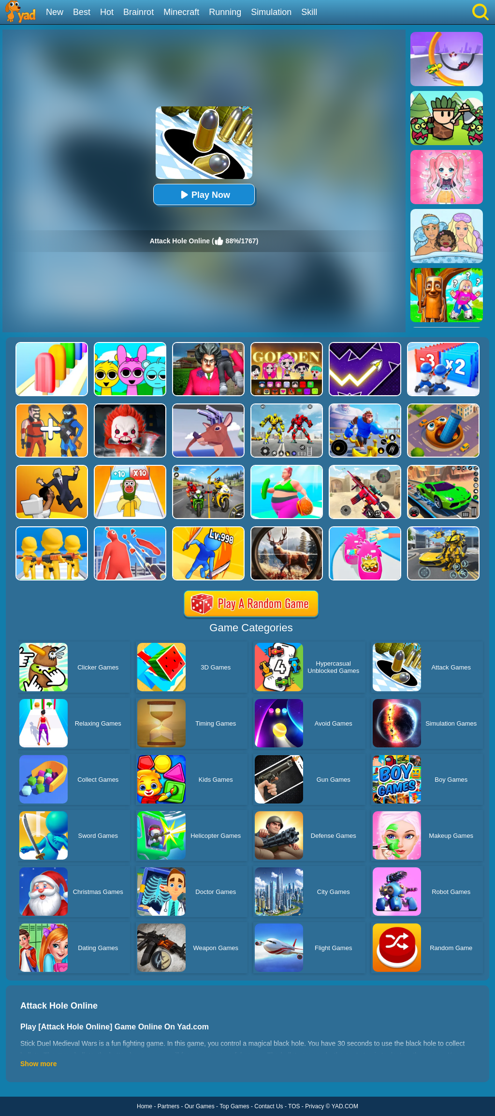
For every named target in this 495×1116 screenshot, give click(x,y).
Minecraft (181, 12)
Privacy (314, 1106)
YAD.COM (345, 1106)
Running (225, 12)
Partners (168, 1106)
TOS (294, 1106)
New (54, 12)
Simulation (271, 12)
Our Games (200, 1106)
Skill (309, 12)
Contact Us (268, 1106)
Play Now (204, 195)
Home (144, 1106)
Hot (107, 12)
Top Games (234, 1106)
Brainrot (138, 12)
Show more (38, 1064)
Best (81, 12)
